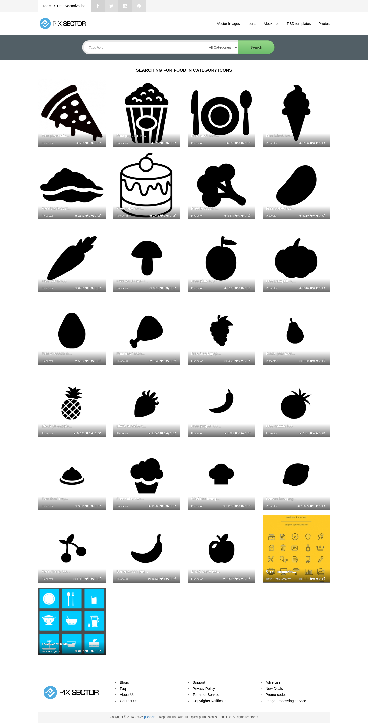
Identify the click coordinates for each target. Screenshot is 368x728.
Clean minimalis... (281, 571)
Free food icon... (205, 136)
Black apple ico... (205, 571)
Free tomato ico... (281, 426)
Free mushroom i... (132, 281)
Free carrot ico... (56, 281)
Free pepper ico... (206, 426)
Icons (252, 24)
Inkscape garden (52, 651)
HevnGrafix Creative (278, 578)
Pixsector (47, 143)
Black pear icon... (280, 353)
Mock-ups (271, 24)
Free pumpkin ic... (281, 281)
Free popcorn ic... (131, 136)
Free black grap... (206, 353)
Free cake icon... (130, 208)
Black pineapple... (57, 426)
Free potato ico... (280, 208)
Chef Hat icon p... (205, 499)
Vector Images (228, 24)
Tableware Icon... (56, 644)
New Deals (274, 689)
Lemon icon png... (281, 499)
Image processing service (286, 701)
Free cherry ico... (56, 571)
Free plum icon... (205, 281)
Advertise (273, 682)
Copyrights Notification (210, 701)
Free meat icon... (131, 353)
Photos (324, 24)
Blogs (124, 682)
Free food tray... (55, 499)
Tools (47, 6)
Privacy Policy (204, 689)
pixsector (150, 717)
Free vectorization (71, 6)
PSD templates (299, 24)
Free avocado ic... (57, 353)
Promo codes (276, 695)
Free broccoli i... (204, 208)
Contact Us (128, 701)
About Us (127, 695)
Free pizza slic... (55, 136)
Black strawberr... (131, 426)
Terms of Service (206, 695)
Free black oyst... (56, 208)
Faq (123, 689)
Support (199, 682)
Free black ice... (279, 136)
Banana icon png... (132, 571)
